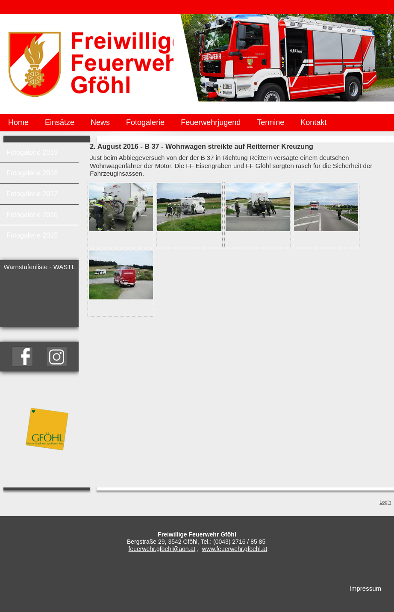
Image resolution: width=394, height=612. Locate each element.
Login (385, 502)
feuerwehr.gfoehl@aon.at (162, 548)
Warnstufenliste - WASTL (39, 266)
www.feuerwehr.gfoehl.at (235, 548)
